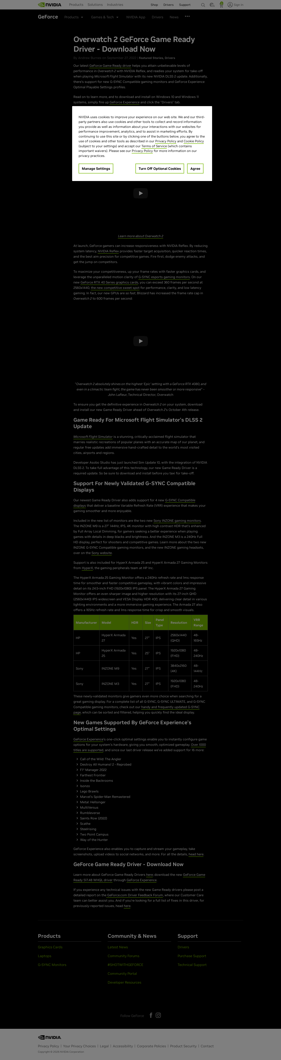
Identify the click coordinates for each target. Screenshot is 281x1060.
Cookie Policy (194, 141)
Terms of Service (154, 146)
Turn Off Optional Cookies (160, 168)
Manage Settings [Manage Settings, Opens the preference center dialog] (96, 168)
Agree (195, 168)
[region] (142, 143)
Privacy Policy (165, 141)
